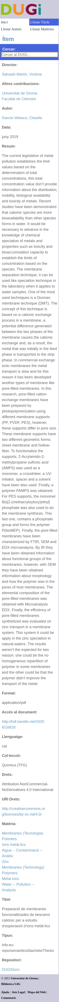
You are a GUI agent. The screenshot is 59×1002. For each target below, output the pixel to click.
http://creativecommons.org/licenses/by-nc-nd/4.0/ (23, 811)
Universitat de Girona (24, 978)
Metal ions (10, 878)
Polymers (10, 873)
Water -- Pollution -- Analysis (18, 887)
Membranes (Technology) (23, 867)
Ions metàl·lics (14, 844)
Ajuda (5, 992)
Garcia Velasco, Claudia (22, 118)
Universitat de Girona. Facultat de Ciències (20, 96)
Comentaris (8, 997)
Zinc (5, 861)
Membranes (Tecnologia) (22, 833)
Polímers (9, 839)
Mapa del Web (37, 992)
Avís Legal (18, 992)
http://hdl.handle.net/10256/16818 (23, 724)
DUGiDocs (11, 969)
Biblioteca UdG (11, 984)
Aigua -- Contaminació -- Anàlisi (22, 853)
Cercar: (8, 49)
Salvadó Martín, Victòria (22, 74)
